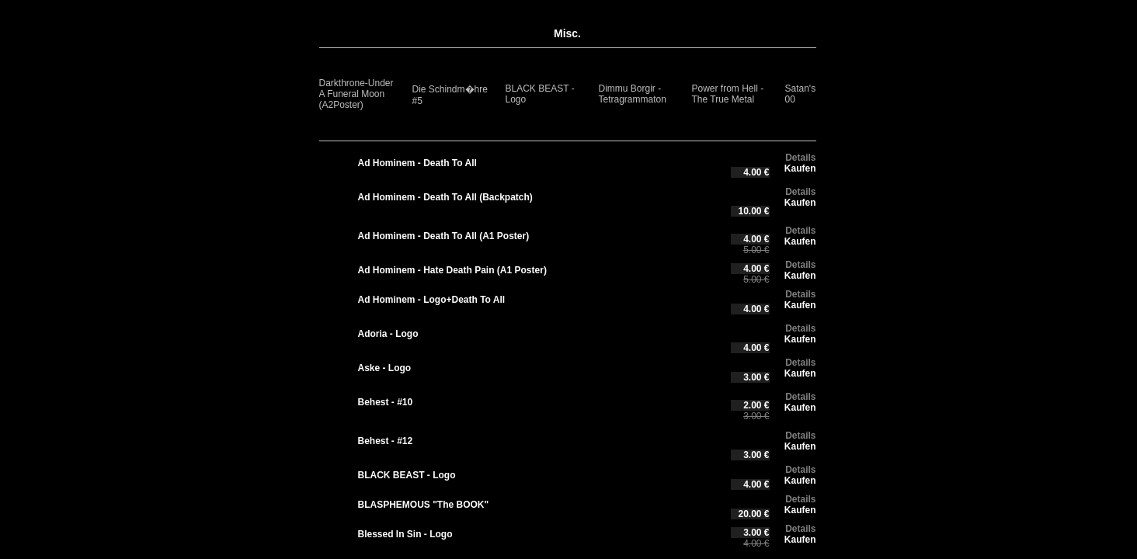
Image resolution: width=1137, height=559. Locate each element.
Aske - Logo (385, 368)
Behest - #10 (385, 402)
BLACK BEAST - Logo (407, 475)
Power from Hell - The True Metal (728, 94)
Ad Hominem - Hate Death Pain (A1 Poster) (452, 270)
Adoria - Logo (388, 333)
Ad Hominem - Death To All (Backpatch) (445, 197)
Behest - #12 (385, 441)
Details (800, 157)
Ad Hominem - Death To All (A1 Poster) (444, 236)
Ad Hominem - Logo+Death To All (432, 299)
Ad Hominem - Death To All (417, 163)
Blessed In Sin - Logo (405, 534)
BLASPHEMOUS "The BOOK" (423, 504)
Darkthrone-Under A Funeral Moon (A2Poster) (356, 94)
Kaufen (800, 168)
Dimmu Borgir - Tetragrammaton (632, 94)
